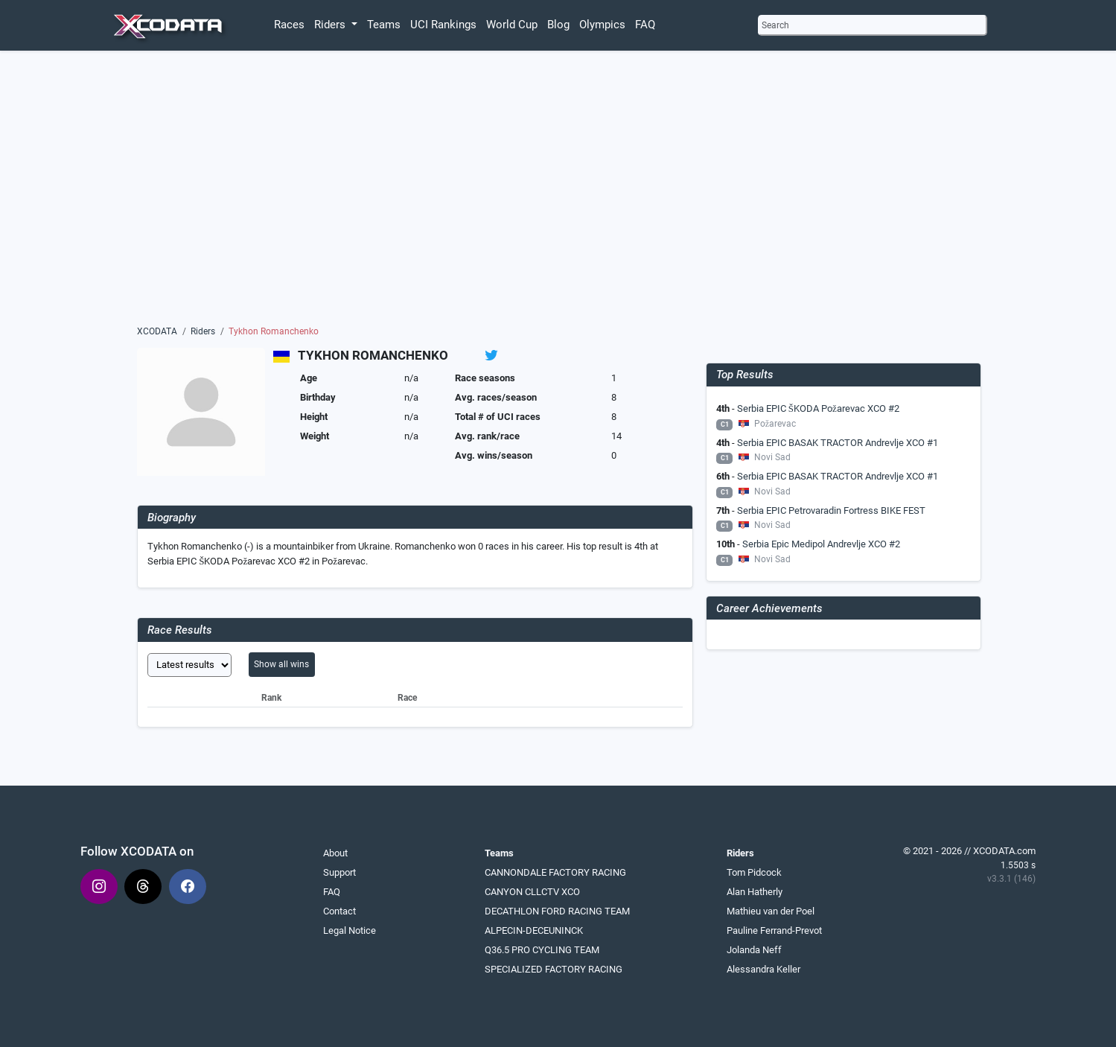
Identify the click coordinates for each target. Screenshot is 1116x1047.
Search (775, 25)
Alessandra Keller (763, 969)
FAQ (645, 24)
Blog (558, 24)
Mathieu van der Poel (770, 911)
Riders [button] (331, 24)
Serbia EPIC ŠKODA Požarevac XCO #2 (818, 408)
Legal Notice (349, 930)
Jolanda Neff (754, 949)
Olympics (602, 24)
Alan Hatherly (754, 891)
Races (289, 24)
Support (339, 872)
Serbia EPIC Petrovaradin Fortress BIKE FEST (831, 510)
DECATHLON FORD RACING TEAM (557, 911)
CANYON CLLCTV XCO (532, 891)
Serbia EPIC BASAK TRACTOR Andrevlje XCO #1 (837, 442)
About (335, 853)
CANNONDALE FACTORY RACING (555, 872)
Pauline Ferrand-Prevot (774, 930)
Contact (339, 911)
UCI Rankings (443, 24)
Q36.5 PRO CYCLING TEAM (542, 949)
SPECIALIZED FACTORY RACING (553, 969)
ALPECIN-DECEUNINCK (534, 930)
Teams (384, 24)
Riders (203, 331)
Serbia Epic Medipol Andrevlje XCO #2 (821, 544)
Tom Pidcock (754, 872)
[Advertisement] (558, 191)
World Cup (512, 24)
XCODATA (157, 331)
